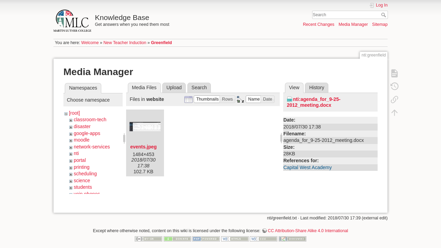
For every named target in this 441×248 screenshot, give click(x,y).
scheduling (85, 173)
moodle (82, 140)
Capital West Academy (307, 167)
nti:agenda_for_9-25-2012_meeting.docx (313, 102)
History (316, 87)
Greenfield (161, 42)
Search (384, 14)
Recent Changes (318, 24)
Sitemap (380, 24)
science (82, 180)
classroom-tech (90, 119)
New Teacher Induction (124, 42)
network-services (92, 146)
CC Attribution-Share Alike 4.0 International (308, 225)
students (83, 187)
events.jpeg (143, 146)
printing (82, 167)
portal (80, 160)
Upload (174, 87)
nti (76, 153)
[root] (74, 113)
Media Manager (353, 24)
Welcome (90, 42)
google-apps (87, 133)
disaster (82, 126)
